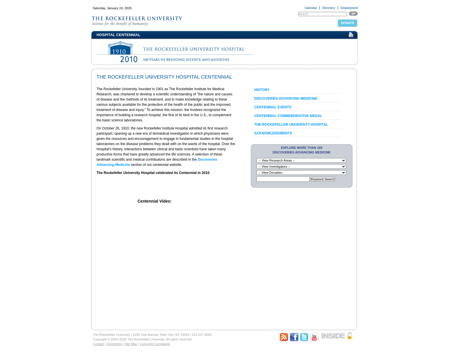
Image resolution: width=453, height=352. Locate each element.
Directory (328, 8)
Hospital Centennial (118, 35)
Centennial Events (272, 107)
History (262, 90)
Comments (114, 344)
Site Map (131, 344)
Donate (347, 23)
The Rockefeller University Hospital (291, 125)
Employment (349, 8)
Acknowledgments (273, 133)
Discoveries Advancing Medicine (286, 99)
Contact (98, 344)
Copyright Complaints (155, 344)
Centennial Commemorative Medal (288, 116)
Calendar (311, 8)
